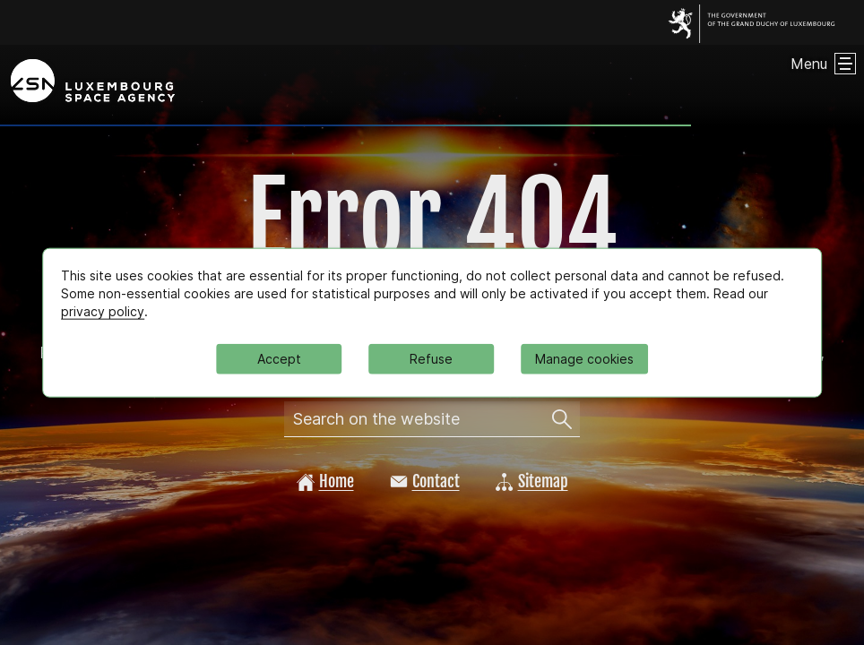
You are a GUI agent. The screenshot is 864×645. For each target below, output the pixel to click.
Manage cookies (584, 358)
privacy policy (102, 311)
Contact (425, 481)
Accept (279, 358)
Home (325, 481)
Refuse (431, 358)
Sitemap (532, 481)
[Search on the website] (562, 419)
